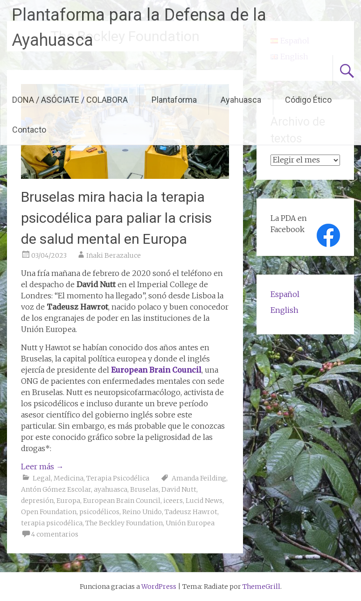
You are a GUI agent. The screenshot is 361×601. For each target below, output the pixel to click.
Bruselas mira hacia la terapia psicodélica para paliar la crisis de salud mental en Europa (116, 218)
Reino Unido (142, 512)
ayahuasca (110, 489)
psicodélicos (99, 512)
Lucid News (204, 500)
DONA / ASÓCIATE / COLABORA (70, 100)
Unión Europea (190, 523)
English (285, 310)
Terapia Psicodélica (117, 478)
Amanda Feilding (199, 478)
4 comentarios (54, 534)
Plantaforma (174, 100)
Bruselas (144, 489)
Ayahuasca (241, 100)
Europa (68, 500)
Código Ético (308, 100)
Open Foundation (48, 512)
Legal (42, 478)
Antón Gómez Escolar (56, 489)
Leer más (42, 466)
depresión (37, 500)
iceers (173, 500)
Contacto (29, 129)
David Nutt (178, 489)
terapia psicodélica (52, 523)
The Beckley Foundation (124, 523)
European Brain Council (121, 500)
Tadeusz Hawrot (191, 512)
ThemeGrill (261, 586)
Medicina (68, 478)
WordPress (158, 586)
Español (285, 294)
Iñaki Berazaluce (113, 255)
